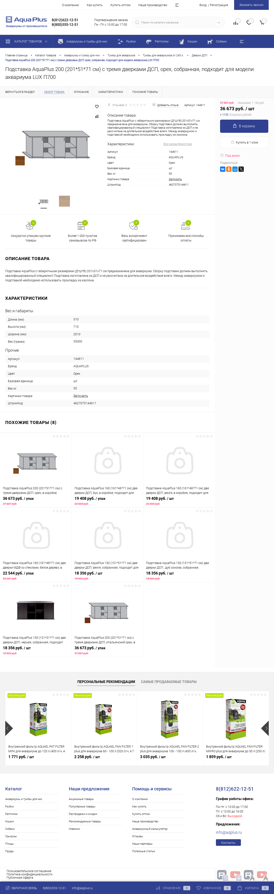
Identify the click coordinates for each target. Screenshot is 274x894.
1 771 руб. (21, 757)
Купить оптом (120, 5)
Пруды (9, 851)
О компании (70, 5)
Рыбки (9, 807)
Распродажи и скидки (83, 814)
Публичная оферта (20, 878)
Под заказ (230, 155)
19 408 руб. (107, 501)
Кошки (9, 822)
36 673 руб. (36, 501)
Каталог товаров (27, 41)
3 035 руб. (153, 757)
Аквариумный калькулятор (149, 829)
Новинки (74, 829)
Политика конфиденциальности (29, 875)
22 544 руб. (36, 576)
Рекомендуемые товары (85, 822)
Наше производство (152, 5)
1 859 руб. (219, 757)
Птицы (9, 844)
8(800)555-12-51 (54, 888)
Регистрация (219, 5)
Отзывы (137, 837)
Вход (202, 5)
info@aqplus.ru (229, 833)
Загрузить (175, 179)
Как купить (95, 5)
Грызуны (11, 837)
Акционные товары (81, 799)
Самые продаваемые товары (169, 682)
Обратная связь (21, 888)
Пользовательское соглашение (29, 871)
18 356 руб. (107, 576)
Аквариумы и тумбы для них (23, 799)
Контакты (228, 843)
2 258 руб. (87, 757)
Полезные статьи (143, 851)
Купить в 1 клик (244, 142)
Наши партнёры (142, 844)
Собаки (10, 829)
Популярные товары (82, 807)
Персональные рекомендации (106, 682)
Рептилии (11, 814)
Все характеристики (178, 144)
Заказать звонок (251, 5)
